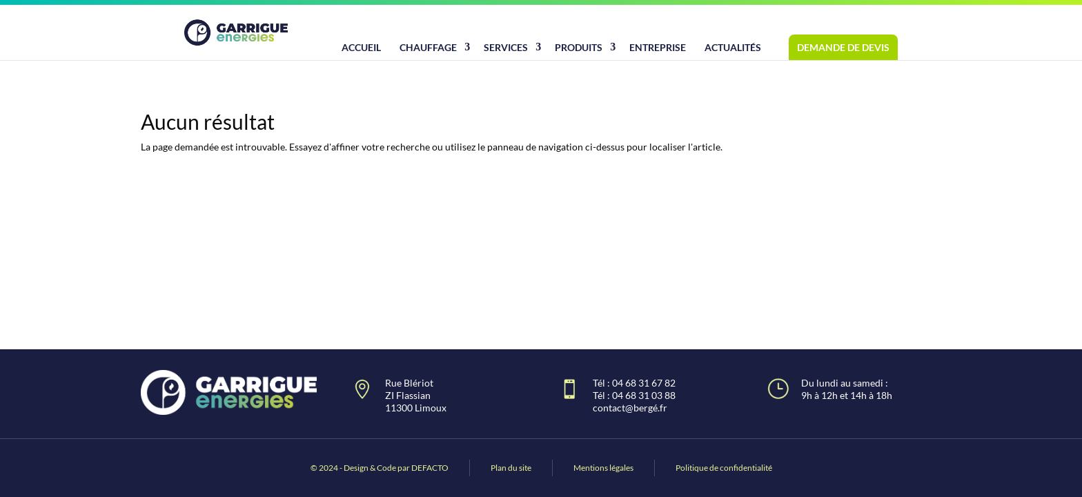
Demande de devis (843, 47)
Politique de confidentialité (724, 467)
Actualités (733, 47)
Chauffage (428, 47)
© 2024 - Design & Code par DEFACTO (380, 467)
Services (506, 47)
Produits (578, 47)
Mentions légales (603, 467)
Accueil (361, 47)
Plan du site (511, 467)
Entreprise (657, 47)
